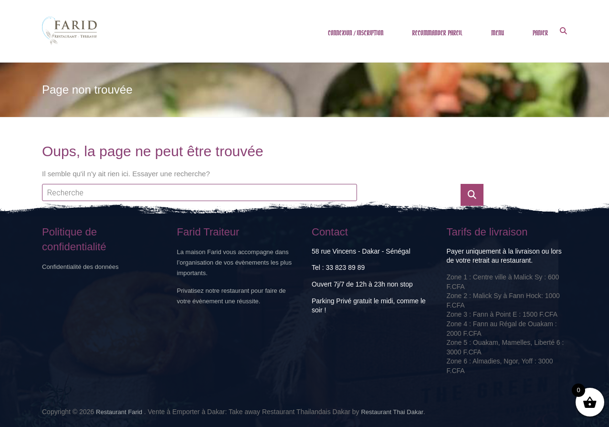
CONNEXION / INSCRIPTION (356, 33)
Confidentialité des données (80, 266)
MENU (497, 33)
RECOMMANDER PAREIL (437, 33)
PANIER (540, 33)
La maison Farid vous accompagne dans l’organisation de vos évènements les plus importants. (234, 262)
